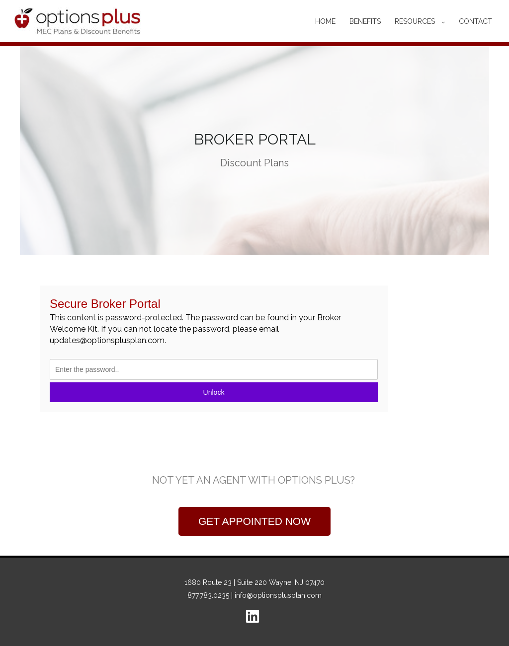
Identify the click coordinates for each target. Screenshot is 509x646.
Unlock (214, 392)
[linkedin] (254, 616)
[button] (254, 521)
